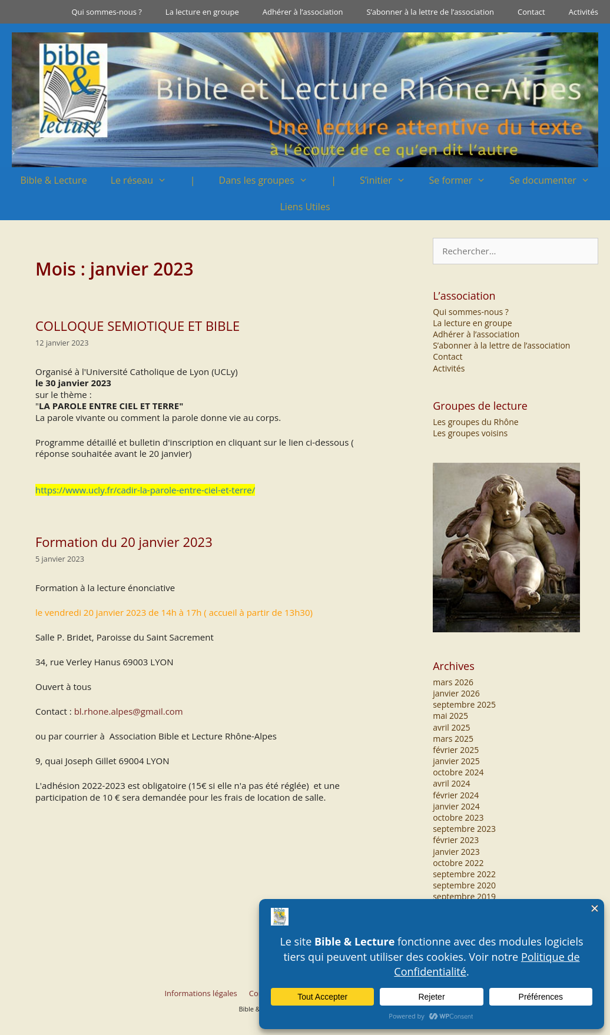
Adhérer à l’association (303, 11)
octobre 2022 (458, 862)
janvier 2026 (456, 693)
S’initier (388, 180)
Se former (463, 180)
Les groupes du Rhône (475, 421)
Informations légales (200, 993)
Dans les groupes (269, 180)
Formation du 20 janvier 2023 (124, 541)
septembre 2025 (464, 704)
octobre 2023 (458, 817)
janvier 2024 (456, 806)
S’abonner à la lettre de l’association (430, 11)
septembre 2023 (464, 828)
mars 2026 (453, 682)
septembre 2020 (464, 885)
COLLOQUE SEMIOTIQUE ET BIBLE (137, 325)
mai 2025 (450, 715)
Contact (531, 11)
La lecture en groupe (202, 11)
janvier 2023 (456, 851)
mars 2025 (453, 738)
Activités (583, 11)
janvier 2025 (456, 761)
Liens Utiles (305, 206)
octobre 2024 (458, 772)
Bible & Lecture (53, 180)
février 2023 (456, 839)
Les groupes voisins (470, 433)
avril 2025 (451, 727)
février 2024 (456, 795)
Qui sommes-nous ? (106, 11)
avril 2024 (451, 783)
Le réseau (144, 180)
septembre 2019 (464, 896)
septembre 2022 (464, 874)
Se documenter (555, 180)
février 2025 (456, 749)
